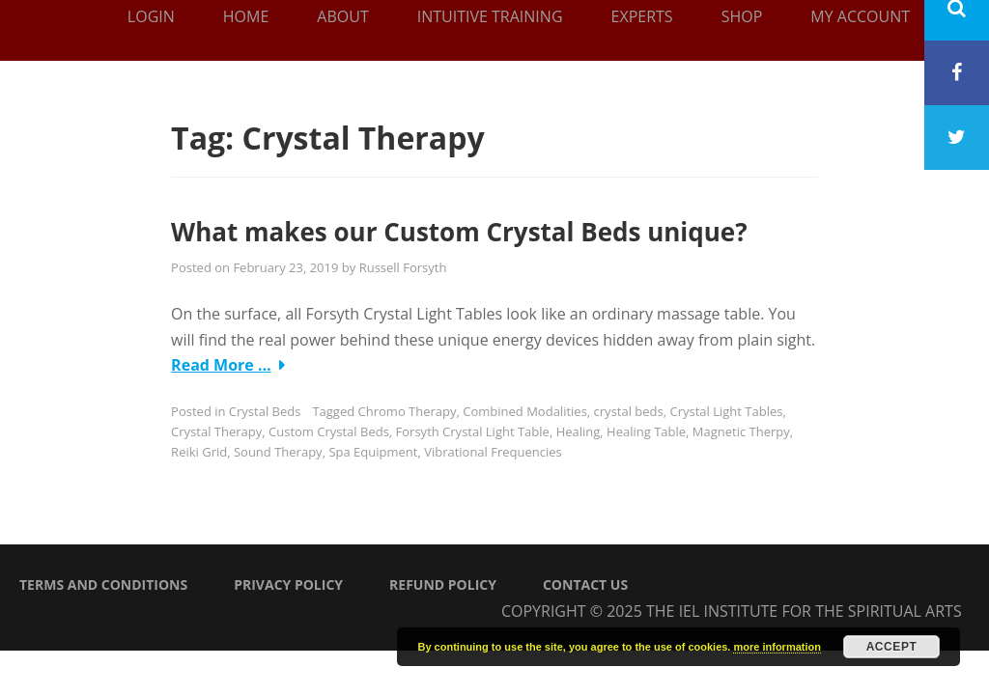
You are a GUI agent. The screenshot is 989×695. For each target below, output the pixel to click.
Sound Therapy (278, 451)
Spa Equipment (372, 451)
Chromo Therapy (407, 411)
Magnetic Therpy (741, 431)
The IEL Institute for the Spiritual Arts (804, 611)
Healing (578, 431)
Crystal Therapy (216, 431)
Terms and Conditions (103, 584)
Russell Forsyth (403, 267)
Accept (892, 646)
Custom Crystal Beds (328, 431)
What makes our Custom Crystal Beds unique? (459, 231)
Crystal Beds (265, 411)
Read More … (221, 364)
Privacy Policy (288, 584)
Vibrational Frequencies (493, 451)
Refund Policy (442, 584)
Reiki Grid (199, 451)
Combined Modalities (525, 411)
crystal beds (629, 411)
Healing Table (646, 431)
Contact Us (585, 584)
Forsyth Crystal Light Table (473, 431)
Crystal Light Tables (726, 411)
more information (776, 647)
